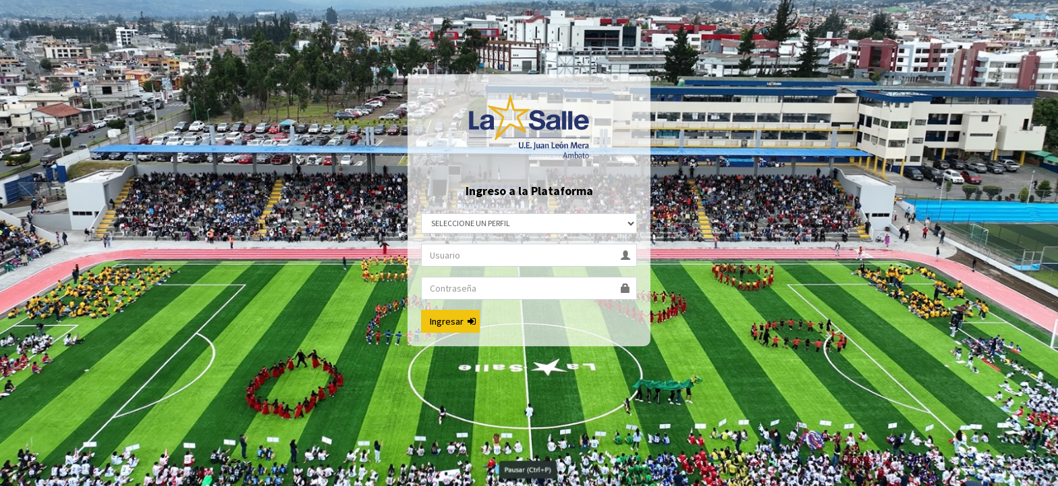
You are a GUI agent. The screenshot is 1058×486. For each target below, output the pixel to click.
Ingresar (453, 321)
